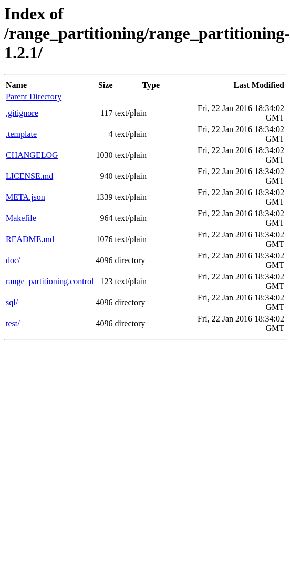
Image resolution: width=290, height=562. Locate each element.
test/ (13, 323)
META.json (25, 197)
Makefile (21, 218)
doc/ (13, 260)
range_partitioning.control (50, 281)
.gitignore (22, 112)
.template (21, 133)
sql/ (12, 302)
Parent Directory (33, 96)
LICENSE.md (29, 176)
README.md (30, 239)
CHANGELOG (32, 154)
